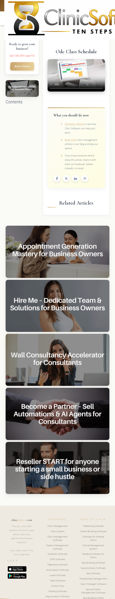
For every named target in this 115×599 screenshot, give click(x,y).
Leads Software (57, 575)
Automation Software (57, 570)
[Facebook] (16, 560)
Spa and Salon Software (93, 568)
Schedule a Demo (74, 124)
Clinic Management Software (57, 538)
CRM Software (57, 559)
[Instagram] (10, 560)
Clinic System (57, 531)
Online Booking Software (93, 531)
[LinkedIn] (13, 560)
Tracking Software (57, 591)
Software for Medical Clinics (93, 538)
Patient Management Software (57, 547)
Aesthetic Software (57, 554)
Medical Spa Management (93, 578)
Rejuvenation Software (58, 596)
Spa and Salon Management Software (93, 591)
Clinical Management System (93, 547)
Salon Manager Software (93, 584)
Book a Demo (22, 66)
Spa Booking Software (93, 562)
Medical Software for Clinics (93, 556)
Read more (71, 140)
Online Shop (57, 586)
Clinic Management (57, 526)
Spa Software (93, 573)
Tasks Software (57, 580)
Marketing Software (93, 526)
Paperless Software (57, 564)
